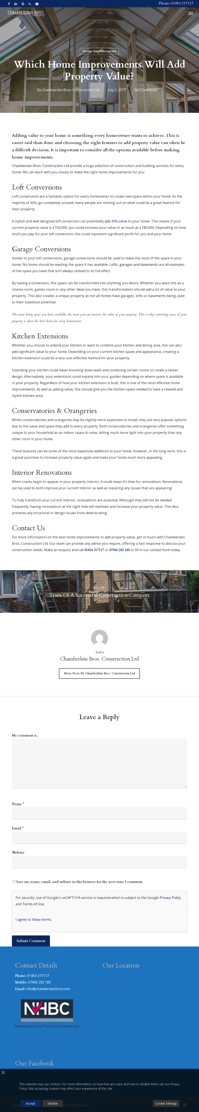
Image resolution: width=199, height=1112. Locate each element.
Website (18, 852)
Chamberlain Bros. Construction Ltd (70, 90)
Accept (30, 1103)
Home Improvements (99, 51)
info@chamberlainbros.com (48, 988)
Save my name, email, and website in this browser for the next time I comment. (79, 882)
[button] (190, 13)
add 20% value (116, 221)
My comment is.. (25, 735)
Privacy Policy (170, 897)
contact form (160, 550)
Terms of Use (33, 904)
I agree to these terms (33, 919)
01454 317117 (94, 550)
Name (18, 804)
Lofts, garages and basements (133, 264)
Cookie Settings (166, 1103)
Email (17, 828)
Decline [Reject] (53, 1103)
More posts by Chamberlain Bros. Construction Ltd (99, 673)
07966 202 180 (119, 550)
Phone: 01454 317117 (176, 3)
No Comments (146, 90)
